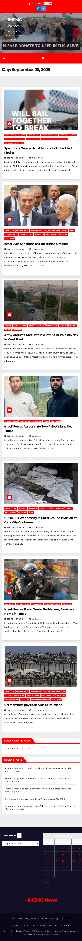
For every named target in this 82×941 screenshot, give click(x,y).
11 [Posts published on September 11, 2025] (63, 854)
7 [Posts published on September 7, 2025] (79, 848)
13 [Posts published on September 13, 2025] (74, 854)
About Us (17, 925)
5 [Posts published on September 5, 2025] (68, 848)
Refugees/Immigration (14, 143)
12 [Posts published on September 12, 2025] (68, 854)
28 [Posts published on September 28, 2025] (80, 867)
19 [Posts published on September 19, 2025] (68, 861)
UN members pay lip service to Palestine (33, 705)
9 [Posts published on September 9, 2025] (51, 854)
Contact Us (29, 925)
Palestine (63, 234)
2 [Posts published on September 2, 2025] (51, 848)
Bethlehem (9, 604)
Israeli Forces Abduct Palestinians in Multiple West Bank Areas (39, 788)
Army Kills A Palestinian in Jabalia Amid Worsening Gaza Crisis (39, 768)
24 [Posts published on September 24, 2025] (57, 867)
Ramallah (72, 325)
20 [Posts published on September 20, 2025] (74, 861)
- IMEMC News (41, 900)
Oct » (53, 882)
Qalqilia (62, 325)
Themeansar (64, 919)
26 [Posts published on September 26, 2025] (68, 867)
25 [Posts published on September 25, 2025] (63, 867)
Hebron (8, 325)
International (33, 135)
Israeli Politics (47, 139)
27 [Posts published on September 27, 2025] (74, 867)
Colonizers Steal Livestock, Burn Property (27, 799)
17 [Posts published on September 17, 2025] (57, 861)
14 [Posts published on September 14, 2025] (80, 854)
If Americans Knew (40, 710)
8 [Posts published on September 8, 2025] (45, 854)
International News (67, 135)
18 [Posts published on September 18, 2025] (63, 861)
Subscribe (41, 925)
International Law (49, 135)
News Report (61, 139)
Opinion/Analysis (12, 699)
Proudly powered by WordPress (26, 919)
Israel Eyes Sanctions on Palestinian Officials (36, 244)
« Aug (46, 882)
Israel (72, 230)
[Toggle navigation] (43, 58)
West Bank (9, 238)
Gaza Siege (9, 135)
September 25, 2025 (17, 158)
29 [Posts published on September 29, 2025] (46, 873)
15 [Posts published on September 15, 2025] (46, 861)
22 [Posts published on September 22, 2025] (46, 867)
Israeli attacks (32, 139)
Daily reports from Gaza (17, 748)
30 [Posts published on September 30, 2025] (51, 873)
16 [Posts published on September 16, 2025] (51, 861)
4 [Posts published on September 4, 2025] (62, 848)
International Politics (14, 139)
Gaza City (22, 508)
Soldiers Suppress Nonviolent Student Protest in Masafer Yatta (38, 778)
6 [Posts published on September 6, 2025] (73, 848)
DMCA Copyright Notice (58, 925)
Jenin (30, 325)
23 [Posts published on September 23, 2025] (51, 867)
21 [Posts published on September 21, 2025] (80, 861)
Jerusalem (39, 234)
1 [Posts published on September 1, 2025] (45, 848)
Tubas (46, 421)
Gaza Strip (20, 135)
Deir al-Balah (10, 508)
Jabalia (69, 508)
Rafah (31, 512)
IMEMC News (36, 158)
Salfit (7, 329)
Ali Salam (35, 436)
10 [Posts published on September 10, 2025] (57, 854)
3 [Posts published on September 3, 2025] (56, 848)
